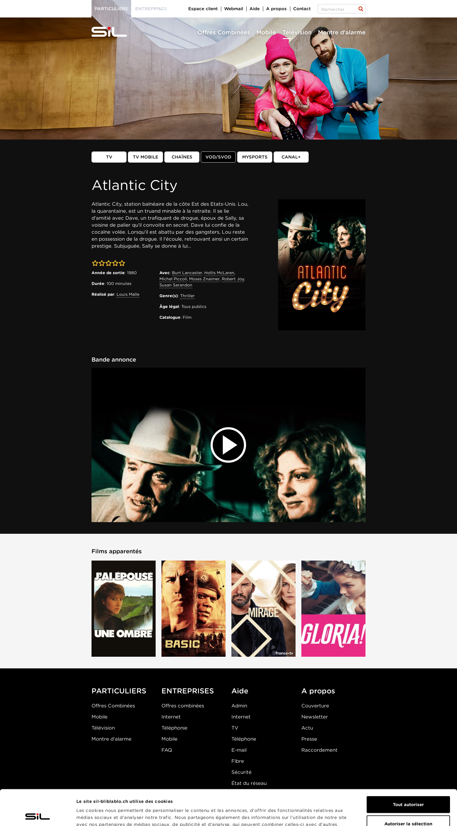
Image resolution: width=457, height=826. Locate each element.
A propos (276, 8)
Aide (254, 8)
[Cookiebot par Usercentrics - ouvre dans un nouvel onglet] (37, 814)
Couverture (315, 706)
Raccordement (319, 750)
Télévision (297, 32)
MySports (255, 157)
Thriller (187, 295)
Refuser (408, 807)
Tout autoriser (408, 769)
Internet (171, 717)
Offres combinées (182, 706)
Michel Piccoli (173, 278)
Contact (302, 8)
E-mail (239, 750)
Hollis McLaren (219, 272)
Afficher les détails (328, 814)
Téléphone (243, 739)
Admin (239, 706)
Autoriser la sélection (408, 788)
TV (109, 157)
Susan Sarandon (175, 285)
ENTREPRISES (187, 690)
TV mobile (145, 157)
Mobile (266, 32)
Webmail (233, 8)
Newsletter (314, 717)
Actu (307, 728)
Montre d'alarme (341, 32)
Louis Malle (128, 294)
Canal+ (291, 157)
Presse (309, 739)
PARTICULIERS (119, 690)
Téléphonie (174, 728)
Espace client (203, 8)
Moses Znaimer (204, 278)
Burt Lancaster (187, 272)
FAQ (166, 750)
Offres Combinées (223, 32)
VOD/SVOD (218, 157)
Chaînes (182, 157)
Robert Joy (233, 278)
